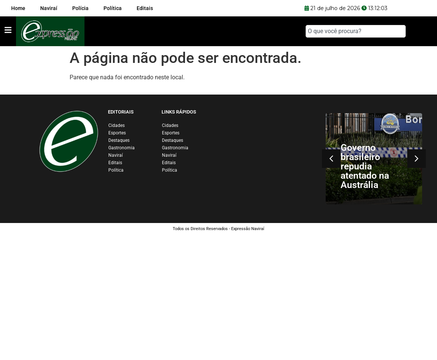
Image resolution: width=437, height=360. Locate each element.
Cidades (116, 125)
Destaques (119, 140)
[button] (331, 158)
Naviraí (115, 155)
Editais (115, 162)
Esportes (117, 133)
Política (116, 170)
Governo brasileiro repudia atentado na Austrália (365, 166)
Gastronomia (121, 147)
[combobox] (356, 31)
